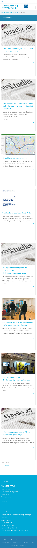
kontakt (4, 501)
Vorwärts (7, 465)
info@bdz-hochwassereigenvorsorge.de (17, 530)
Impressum (14, 545)
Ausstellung (5, 494)
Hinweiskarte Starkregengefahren (14, 158)
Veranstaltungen (6, 497)
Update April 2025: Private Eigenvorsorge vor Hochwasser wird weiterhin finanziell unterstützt (17, 106)
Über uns (4, 481)
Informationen (6, 489)
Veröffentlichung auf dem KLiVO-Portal (16, 213)
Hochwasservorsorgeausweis (10, 492)
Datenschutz (23, 545)
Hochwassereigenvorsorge (8, 12)
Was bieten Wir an (8, 486)
